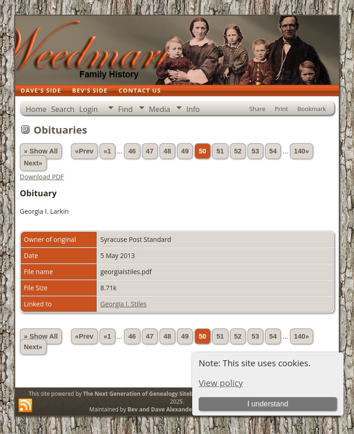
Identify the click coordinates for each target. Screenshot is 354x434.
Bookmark (311, 109)
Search (63, 109)
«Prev (84, 151)
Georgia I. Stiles (123, 303)
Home (36, 109)
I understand (267, 404)
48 (167, 151)
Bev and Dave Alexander (161, 409)
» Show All (41, 151)
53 (255, 151)
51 (220, 151)
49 (185, 151)
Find (125, 109)
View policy (221, 382)
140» (301, 151)
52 (238, 151)
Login (88, 109)
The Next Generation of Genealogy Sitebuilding (147, 394)
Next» (33, 163)
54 (273, 151)
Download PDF (42, 176)
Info (193, 109)
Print (281, 109)
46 (132, 151)
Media (159, 109)
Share (257, 109)
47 (149, 151)
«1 (107, 151)
